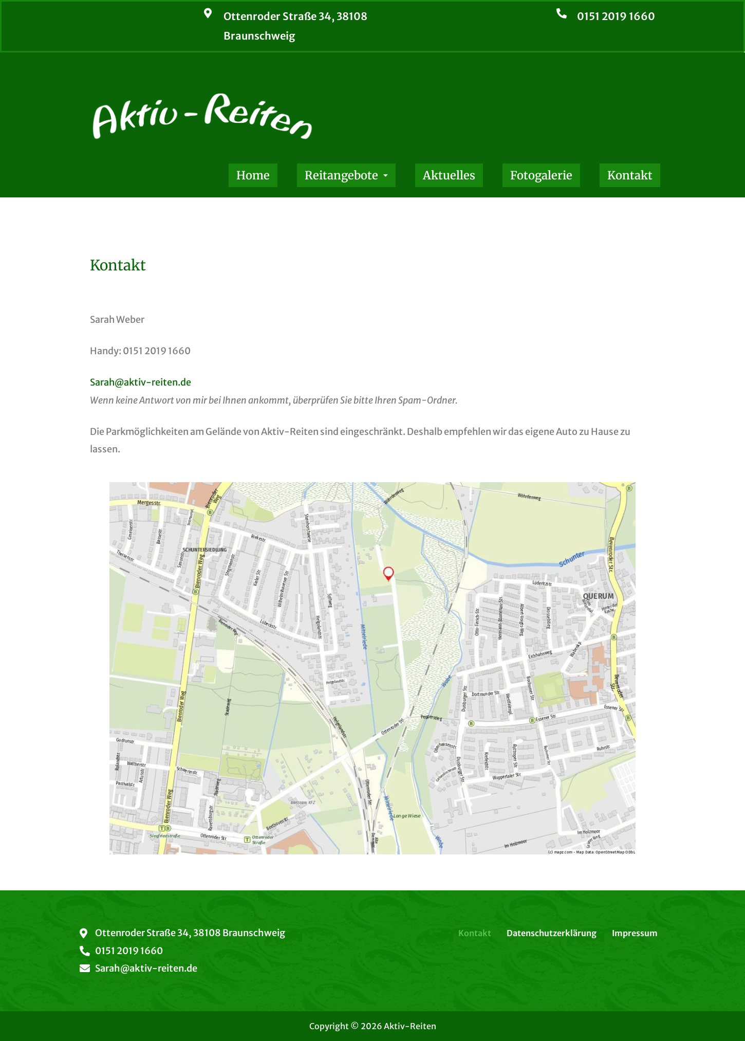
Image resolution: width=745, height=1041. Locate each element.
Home (253, 175)
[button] (346, 175)
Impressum (635, 933)
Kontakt (630, 175)
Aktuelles (449, 175)
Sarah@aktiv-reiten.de (140, 382)
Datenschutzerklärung (552, 933)
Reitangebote (346, 175)
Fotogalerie (541, 175)
